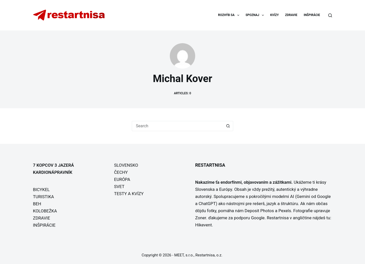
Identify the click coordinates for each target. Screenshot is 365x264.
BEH (37, 203)
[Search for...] (177, 126)
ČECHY (121, 172)
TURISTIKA (43, 196)
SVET (119, 186)
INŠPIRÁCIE (312, 15)
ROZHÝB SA (229, 15)
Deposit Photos (259, 210)
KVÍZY (274, 15)
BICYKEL (41, 189)
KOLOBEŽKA (45, 210)
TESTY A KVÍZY (128, 193)
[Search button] (228, 126)
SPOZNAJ (256, 15)
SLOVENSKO (126, 165)
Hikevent (203, 224)
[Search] (330, 15)
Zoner (200, 217)
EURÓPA (122, 179)
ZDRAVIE (291, 15)
